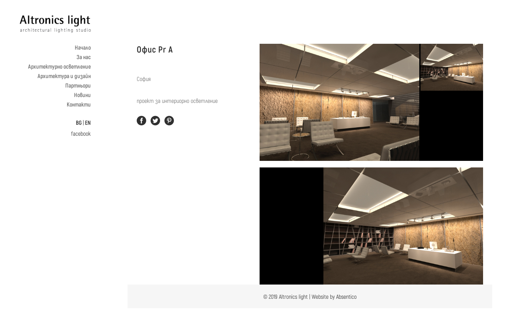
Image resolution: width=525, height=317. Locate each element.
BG (79, 122)
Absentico (346, 296)
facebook (81, 133)
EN (88, 122)
